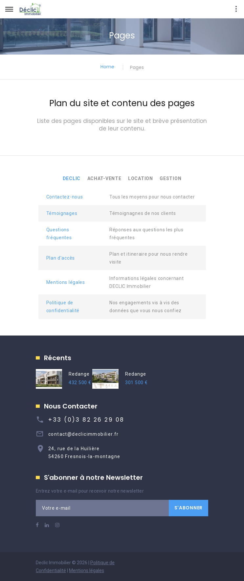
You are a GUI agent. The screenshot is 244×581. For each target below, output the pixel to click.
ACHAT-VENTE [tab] (104, 178)
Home (107, 66)
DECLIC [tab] (71, 178)
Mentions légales (65, 282)
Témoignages (62, 213)
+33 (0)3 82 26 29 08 (86, 420)
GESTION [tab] (170, 178)
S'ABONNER (188, 507)
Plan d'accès (60, 258)
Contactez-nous (64, 196)
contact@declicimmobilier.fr (83, 434)
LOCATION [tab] (140, 178)
